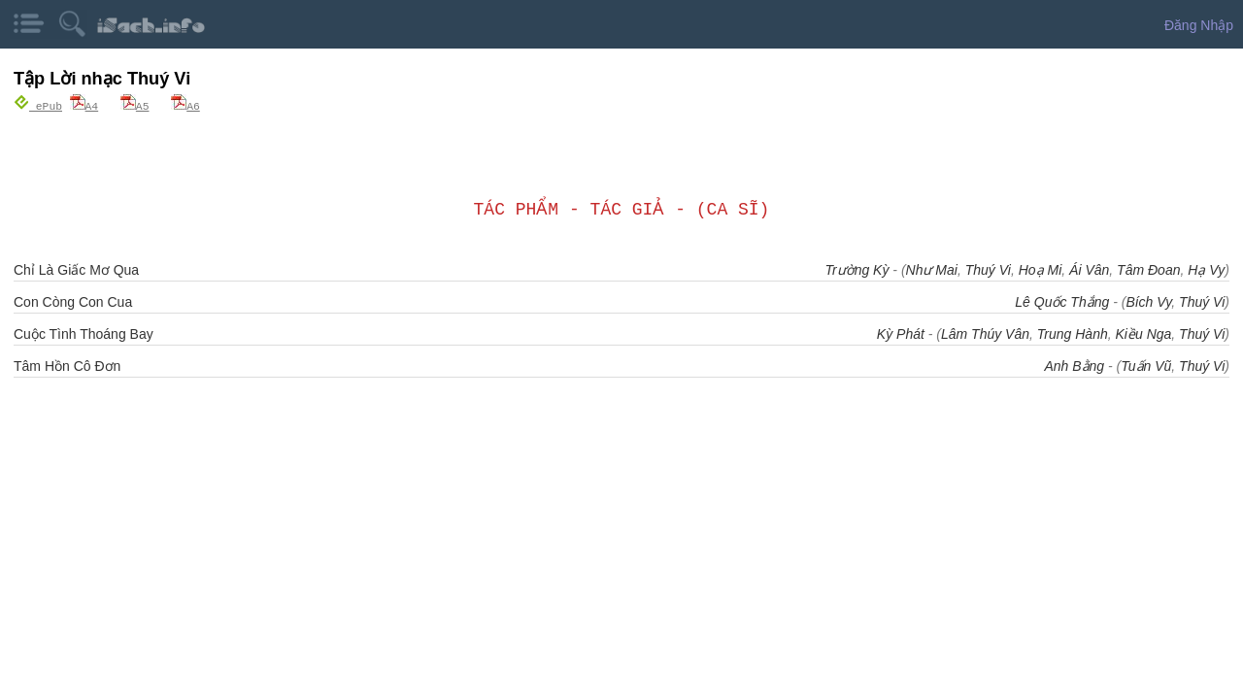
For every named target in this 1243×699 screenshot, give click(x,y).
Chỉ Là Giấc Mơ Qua (76, 269)
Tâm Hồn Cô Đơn (67, 365)
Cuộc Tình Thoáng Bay (83, 333)
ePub (38, 105)
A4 (84, 105)
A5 (135, 105)
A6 (185, 105)
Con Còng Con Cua (73, 301)
